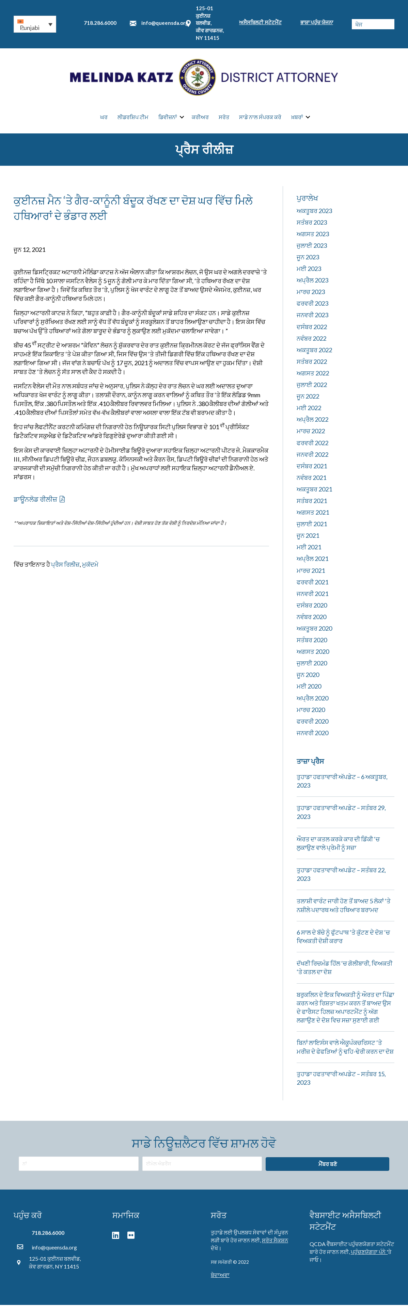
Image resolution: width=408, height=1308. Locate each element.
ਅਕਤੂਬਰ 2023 (314, 213)
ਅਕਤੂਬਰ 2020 (314, 631)
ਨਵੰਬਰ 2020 (311, 620)
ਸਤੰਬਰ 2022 (312, 364)
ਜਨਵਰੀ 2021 (312, 596)
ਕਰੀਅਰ (200, 118)
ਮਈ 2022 (309, 411)
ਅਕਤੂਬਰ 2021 (314, 492)
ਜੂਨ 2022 (308, 399)
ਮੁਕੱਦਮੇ (90, 567)
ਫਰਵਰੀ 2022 (312, 446)
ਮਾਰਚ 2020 (311, 712)
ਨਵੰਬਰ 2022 (311, 341)
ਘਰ (104, 118)
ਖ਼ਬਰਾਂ (297, 118)
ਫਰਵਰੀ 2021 (312, 585)
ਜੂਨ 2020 (308, 677)
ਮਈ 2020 (309, 689)
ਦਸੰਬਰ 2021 (312, 469)
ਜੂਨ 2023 (308, 260)
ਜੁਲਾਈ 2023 (312, 248)
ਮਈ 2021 (309, 550)
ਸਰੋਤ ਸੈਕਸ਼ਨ (275, 1243)
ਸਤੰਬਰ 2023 (312, 225)
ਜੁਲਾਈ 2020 (312, 666)
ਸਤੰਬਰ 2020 (312, 643)
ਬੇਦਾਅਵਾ (220, 1278)
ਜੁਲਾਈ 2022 (312, 387)
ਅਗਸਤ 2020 (313, 654)
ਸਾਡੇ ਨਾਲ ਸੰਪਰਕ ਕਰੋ (260, 118)
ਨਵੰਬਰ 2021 (311, 480)
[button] (35, 24)
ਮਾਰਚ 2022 (311, 434)
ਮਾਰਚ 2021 (311, 573)
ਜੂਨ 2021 (308, 538)
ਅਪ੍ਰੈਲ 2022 (312, 422)
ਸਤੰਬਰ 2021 (312, 503)
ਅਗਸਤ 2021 (313, 515)
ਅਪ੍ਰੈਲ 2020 (312, 701)
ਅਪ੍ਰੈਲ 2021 (312, 561)
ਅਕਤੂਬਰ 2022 (314, 353)
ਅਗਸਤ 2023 (313, 237)
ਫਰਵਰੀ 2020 (312, 724)
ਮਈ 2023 (309, 271)
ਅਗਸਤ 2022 (313, 376)
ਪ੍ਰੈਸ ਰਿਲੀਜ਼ (65, 567)
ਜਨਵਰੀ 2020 (312, 736)
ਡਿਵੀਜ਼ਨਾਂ (167, 118)
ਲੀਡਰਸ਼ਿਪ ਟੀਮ (132, 118)
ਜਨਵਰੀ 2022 (312, 457)
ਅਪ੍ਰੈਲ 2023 (312, 283)
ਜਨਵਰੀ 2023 (312, 318)
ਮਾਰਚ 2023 (311, 294)
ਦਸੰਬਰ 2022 (312, 330)
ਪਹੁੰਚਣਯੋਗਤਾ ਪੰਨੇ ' (369, 1255)
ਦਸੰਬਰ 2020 (312, 608)
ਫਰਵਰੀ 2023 (312, 306)
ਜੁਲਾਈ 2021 (312, 527)
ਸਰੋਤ (224, 118)
